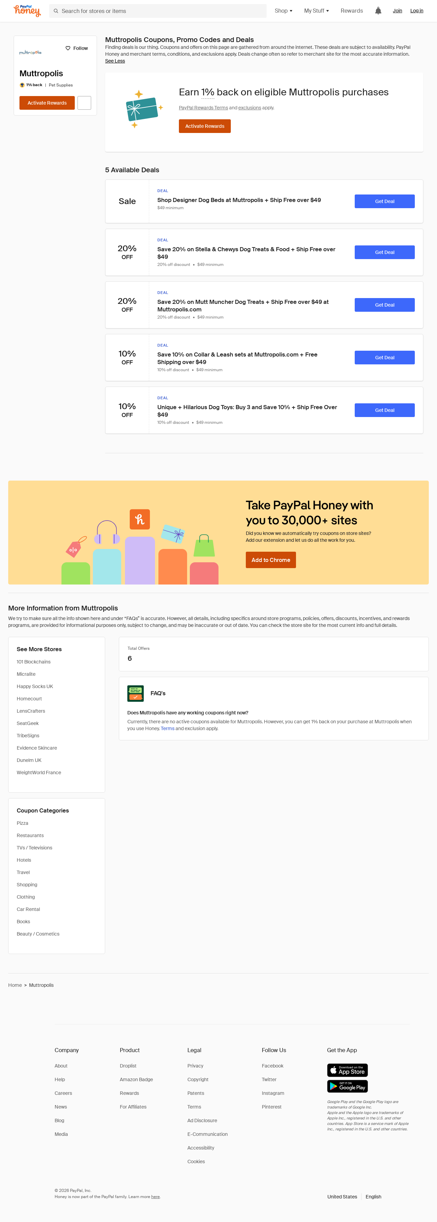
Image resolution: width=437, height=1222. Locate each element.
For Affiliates (133, 1107)
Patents (195, 1093)
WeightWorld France (39, 772)
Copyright (198, 1079)
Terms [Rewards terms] (167, 728)
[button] (354, 1196)
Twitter (269, 1079)
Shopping (27, 885)
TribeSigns (28, 736)
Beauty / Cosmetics (38, 934)
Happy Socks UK (35, 686)
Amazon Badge (136, 1079)
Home (15, 985)
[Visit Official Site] (84, 103)
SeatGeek (28, 723)
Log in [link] (416, 11)
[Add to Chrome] (271, 560)
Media (61, 1134)
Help (60, 1079)
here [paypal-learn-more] (155, 1196)
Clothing (26, 897)
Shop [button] (284, 10)
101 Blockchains (34, 662)
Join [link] (397, 11)
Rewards (352, 10)
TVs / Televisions (34, 848)
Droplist (128, 1066)
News (61, 1107)
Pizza (22, 823)
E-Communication (207, 1134)
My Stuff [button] (317, 10)
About (61, 1066)
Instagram (273, 1093)
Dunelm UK (29, 760)
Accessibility (200, 1148)
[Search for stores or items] (158, 11)
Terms (194, 1107)
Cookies (196, 1161)
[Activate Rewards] (47, 103)
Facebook (272, 1066)
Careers (63, 1093)
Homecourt (29, 699)
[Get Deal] (385, 201)
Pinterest (272, 1107)
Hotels (24, 860)
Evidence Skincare (37, 748)
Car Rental (28, 909)
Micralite (26, 674)
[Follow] (76, 48)
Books (23, 921)
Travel (23, 872)
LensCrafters (31, 711)
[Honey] (27, 11)
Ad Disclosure (202, 1120)
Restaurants (30, 835)
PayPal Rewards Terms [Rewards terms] (203, 108)
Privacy (195, 1066)
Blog (59, 1120)
